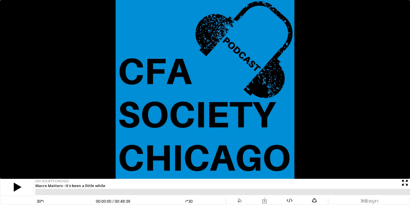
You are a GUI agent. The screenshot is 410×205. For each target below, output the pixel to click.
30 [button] (189, 201)
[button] (17, 187)
